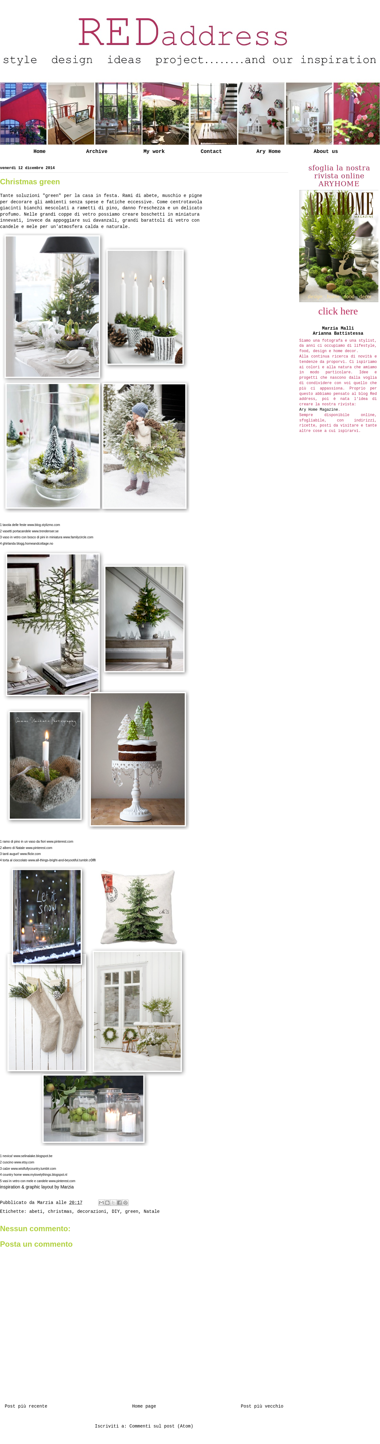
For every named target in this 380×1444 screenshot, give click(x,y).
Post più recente (26, 1406)
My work (154, 152)
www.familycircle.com (78, 537)
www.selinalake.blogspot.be (33, 1156)
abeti (35, 1211)
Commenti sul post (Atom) (161, 1426)
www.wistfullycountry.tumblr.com (33, 1168)
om (62, 860)
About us (326, 152)
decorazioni (91, 1211)
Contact (211, 152)
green (131, 1211)
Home (40, 152)
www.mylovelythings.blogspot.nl (45, 1174)
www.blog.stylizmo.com (43, 525)
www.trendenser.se (45, 531)
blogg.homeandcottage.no (34, 543)
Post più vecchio (262, 1406)
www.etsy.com (24, 1162)
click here (338, 311)
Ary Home (268, 152)
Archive (96, 152)
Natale (152, 1211)
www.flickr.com (30, 854)
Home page (144, 1406)
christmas (60, 1211)
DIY (116, 1211)
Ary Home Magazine (318, 410)
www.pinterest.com (60, 841)
